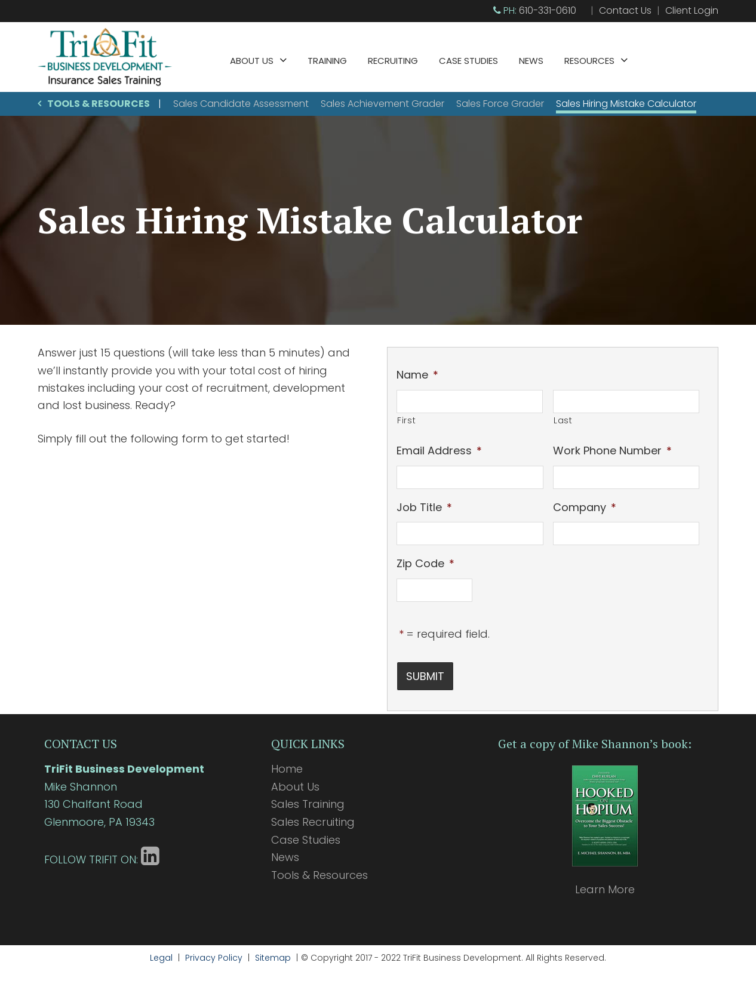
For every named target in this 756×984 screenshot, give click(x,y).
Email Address (439, 450)
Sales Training (308, 799)
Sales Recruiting (313, 817)
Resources (589, 60)
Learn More (605, 884)
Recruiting (393, 60)
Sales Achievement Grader (382, 103)
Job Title (424, 507)
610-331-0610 (547, 10)
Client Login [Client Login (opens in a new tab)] (691, 10)
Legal (161, 953)
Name (417, 375)
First (406, 420)
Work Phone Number (612, 450)
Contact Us (625, 10)
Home (287, 764)
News (531, 60)
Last (563, 420)
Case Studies (468, 60)
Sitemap (273, 953)
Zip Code (425, 563)
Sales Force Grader (500, 103)
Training (327, 60)
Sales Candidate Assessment (241, 103)
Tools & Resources (98, 103)
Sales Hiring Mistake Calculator (626, 103)
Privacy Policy (213, 953)
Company (584, 507)
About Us (251, 60)
